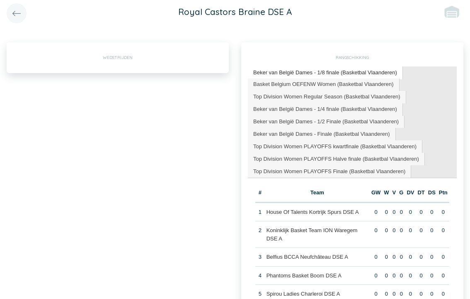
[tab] (325, 72)
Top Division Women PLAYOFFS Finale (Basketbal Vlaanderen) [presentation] (329, 171)
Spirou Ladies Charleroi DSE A (303, 294)
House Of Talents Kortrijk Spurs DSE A (312, 212)
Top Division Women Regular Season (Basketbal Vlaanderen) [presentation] (326, 96)
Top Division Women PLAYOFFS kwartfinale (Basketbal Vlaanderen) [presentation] (335, 146)
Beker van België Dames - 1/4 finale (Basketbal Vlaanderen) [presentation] (325, 109)
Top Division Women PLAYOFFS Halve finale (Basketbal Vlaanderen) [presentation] (336, 159)
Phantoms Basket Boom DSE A (304, 275)
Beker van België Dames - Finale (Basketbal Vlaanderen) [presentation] (321, 134)
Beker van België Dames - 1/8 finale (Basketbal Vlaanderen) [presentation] (325, 72)
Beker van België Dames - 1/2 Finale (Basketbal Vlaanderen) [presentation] (326, 121)
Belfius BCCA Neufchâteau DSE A (307, 257)
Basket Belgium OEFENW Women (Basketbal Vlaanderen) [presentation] (323, 84)
